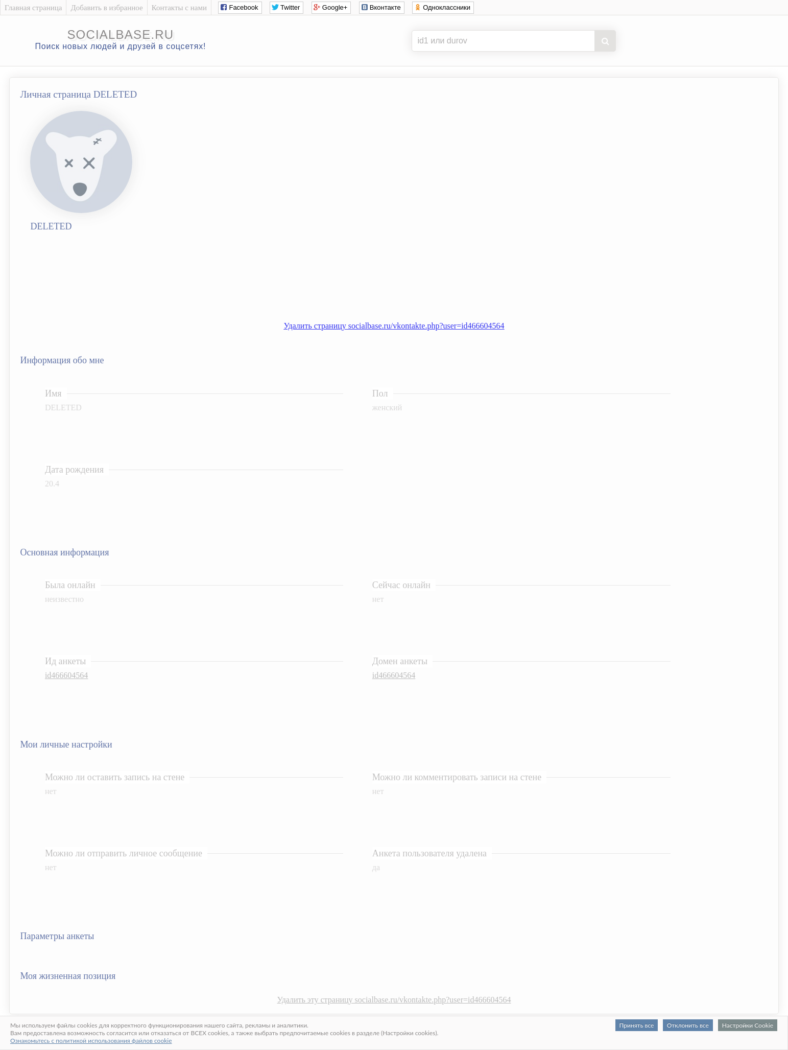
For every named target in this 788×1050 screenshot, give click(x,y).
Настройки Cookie (747, 1025)
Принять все (636, 1025)
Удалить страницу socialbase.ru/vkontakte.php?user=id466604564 (393, 325)
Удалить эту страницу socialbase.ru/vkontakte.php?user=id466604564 (394, 999)
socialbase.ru (120, 34)
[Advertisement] (404, 279)
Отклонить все (688, 1025)
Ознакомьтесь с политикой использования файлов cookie (91, 1040)
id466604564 (66, 675)
